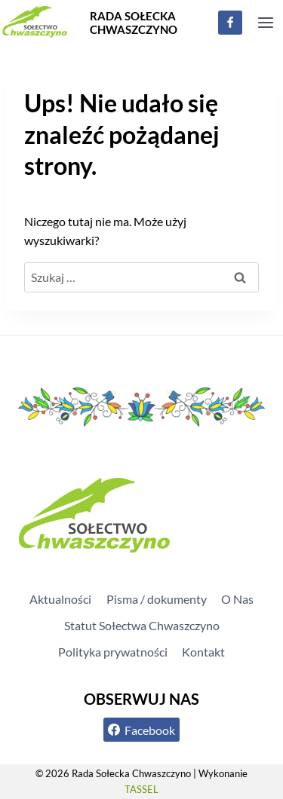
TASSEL (141, 789)
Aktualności (60, 599)
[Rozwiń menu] (265, 22)
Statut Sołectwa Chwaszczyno (142, 625)
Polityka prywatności (113, 651)
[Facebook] (230, 23)
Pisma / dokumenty (156, 599)
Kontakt (203, 651)
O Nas (237, 599)
